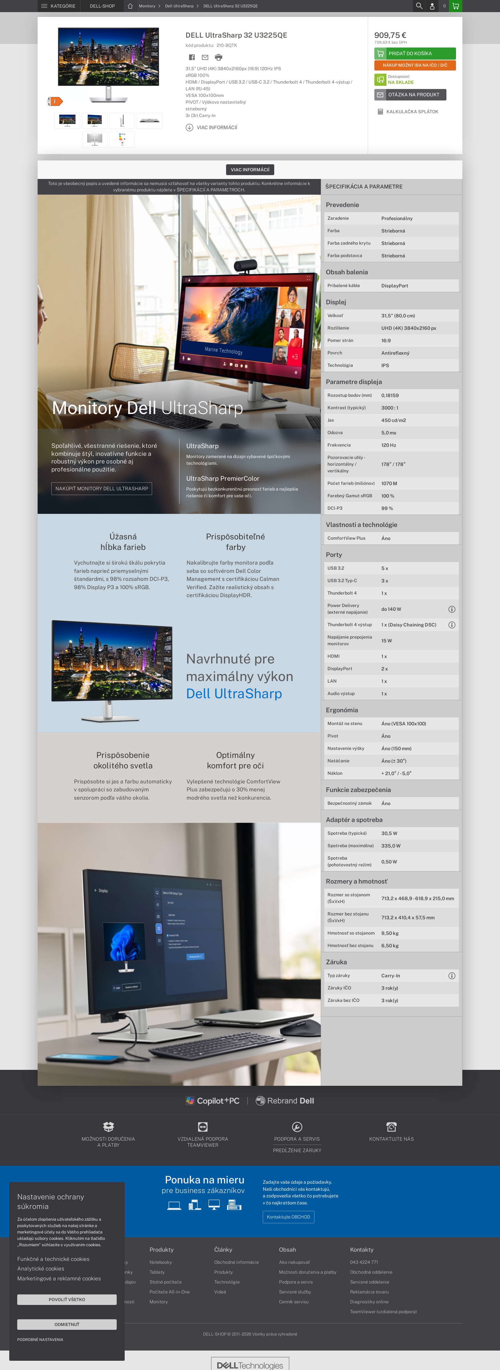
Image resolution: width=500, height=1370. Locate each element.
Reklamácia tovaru (369, 1291)
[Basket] (455, 6)
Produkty (162, 1250)
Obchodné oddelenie (371, 1272)
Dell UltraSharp (182, 6)
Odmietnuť (60, 1324)
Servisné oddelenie (369, 1282)
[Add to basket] (415, 54)
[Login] (432, 6)
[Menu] (59, 6)
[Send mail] (205, 57)
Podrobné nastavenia (41, 1339)
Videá (220, 1291)
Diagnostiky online (369, 1301)
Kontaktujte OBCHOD (288, 1216)
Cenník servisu (294, 1301)
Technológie (227, 1282)
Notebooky (161, 1262)
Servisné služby (295, 1291)
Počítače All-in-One (170, 1291)
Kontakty (362, 1250)
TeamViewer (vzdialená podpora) (383, 1311)
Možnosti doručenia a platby (307, 1272)
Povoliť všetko (60, 1299)
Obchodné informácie (236, 1262)
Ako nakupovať (294, 1262)
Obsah (287, 1250)
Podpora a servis (296, 1282)
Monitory (150, 6)
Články (223, 1250)
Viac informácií (250, 169)
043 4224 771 (364, 1262)
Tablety (157, 1272)
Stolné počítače (166, 1282)
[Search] (419, 6)
